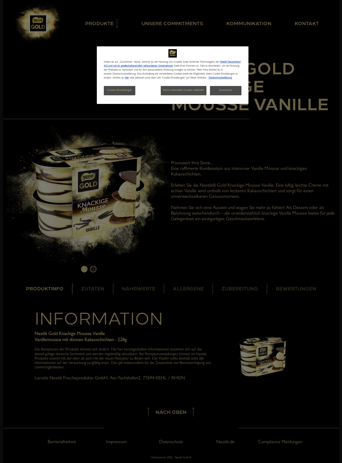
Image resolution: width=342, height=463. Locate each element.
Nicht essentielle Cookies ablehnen (183, 90)
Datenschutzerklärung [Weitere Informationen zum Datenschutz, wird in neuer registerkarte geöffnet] (220, 78)
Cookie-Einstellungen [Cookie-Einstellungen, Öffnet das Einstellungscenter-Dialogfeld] (119, 90)
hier (127, 78)
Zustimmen (225, 90)
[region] (172, 75)
